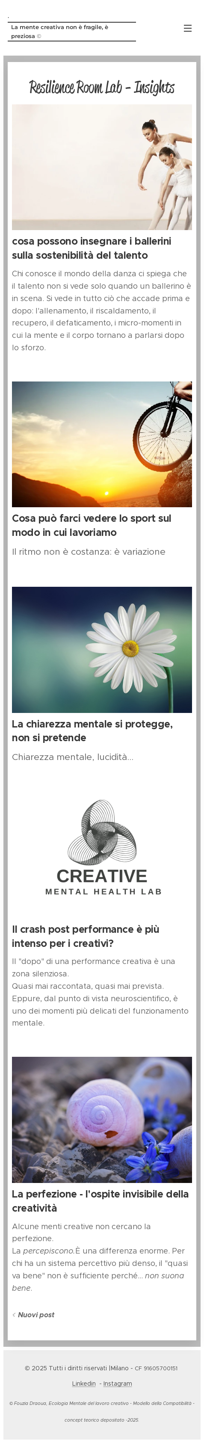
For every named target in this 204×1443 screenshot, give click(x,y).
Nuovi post (36, 1314)
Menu (188, 28)
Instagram (117, 1383)
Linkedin (84, 1383)
